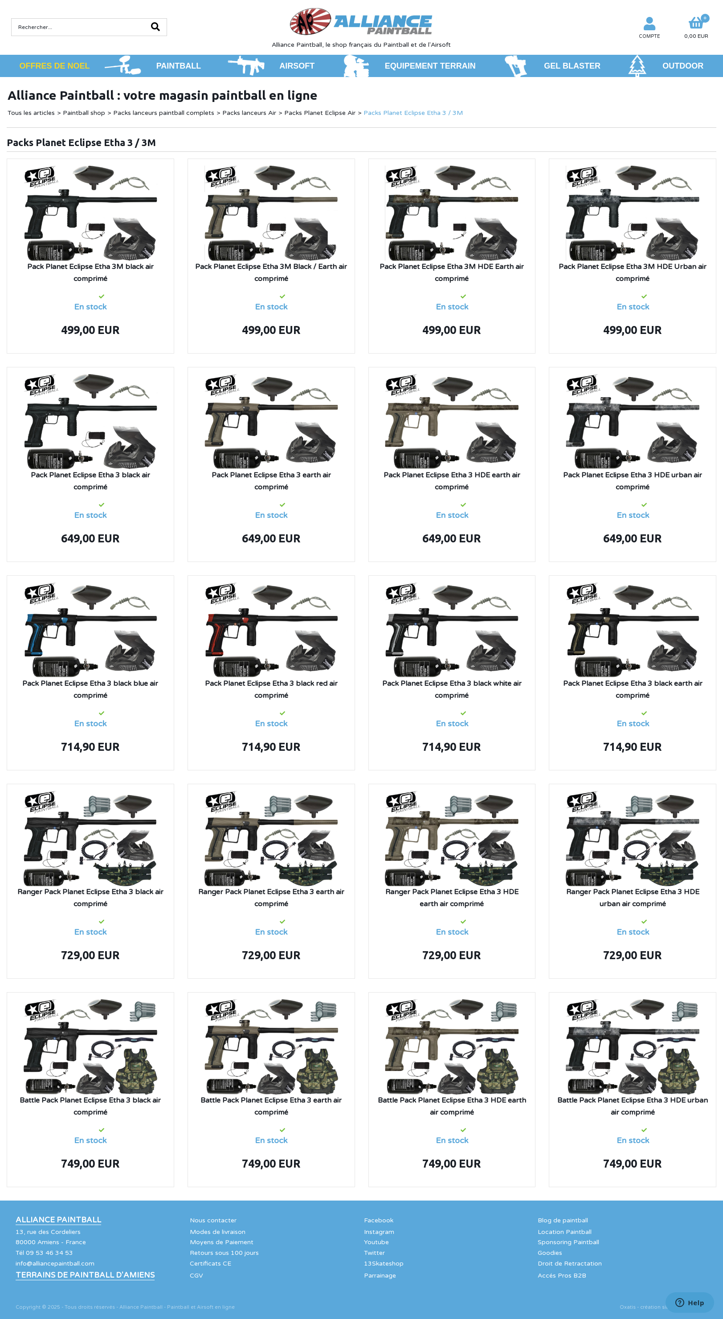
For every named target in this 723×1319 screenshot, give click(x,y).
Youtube (376, 1242)
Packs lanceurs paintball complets (163, 113)
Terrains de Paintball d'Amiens (85, 1275)
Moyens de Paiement (221, 1242)
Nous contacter (213, 1220)
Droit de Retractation (570, 1263)
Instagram (379, 1232)
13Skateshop (384, 1263)
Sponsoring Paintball (568, 1242)
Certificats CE (210, 1263)
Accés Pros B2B (562, 1275)
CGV (196, 1275)
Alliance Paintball (58, 1220)
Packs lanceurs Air (249, 113)
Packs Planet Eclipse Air (319, 113)
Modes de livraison (217, 1232)
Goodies (550, 1253)
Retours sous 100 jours (224, 1253)
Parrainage (380, 1275)
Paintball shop (84, 113)
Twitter (374, 1253)
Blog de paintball (563, 1220)
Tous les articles (31, 113)
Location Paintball (565, 1232)
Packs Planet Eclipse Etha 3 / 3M (413, 113)
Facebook (378, 1220)
